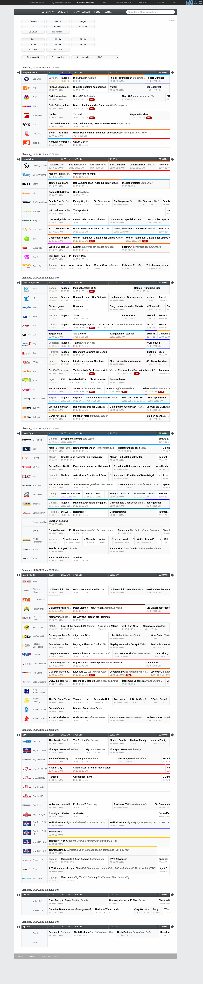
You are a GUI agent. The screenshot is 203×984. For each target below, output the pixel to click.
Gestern (33, 21)
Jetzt (33, 39)
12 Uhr (83, 39)
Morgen (83, 21)
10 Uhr (58, 39)
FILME (97, 12)
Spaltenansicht (58, 57)
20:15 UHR (63, 12)
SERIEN (108, 12)
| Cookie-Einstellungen (49, 956)
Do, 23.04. (32, 26)
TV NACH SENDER (81, 12)
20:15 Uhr (33, 50)
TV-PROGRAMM (85, 2)
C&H (173, 2)
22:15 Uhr (58, 50)
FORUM (159, 2)
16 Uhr (58, 44)
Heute (58, 21)
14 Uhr (33, 44)
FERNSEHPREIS (122, 2)
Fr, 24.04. (58, 26)
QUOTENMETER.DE (60, 2)
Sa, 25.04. (82, 26)
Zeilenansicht (33, 57)
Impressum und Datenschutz (28, 956)
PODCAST (142, 2)
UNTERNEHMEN (35, 2)
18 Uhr (83, 44)
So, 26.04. (33, 32)
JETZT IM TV (48, 12)
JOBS (103, 2)
